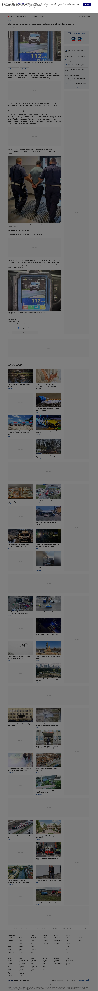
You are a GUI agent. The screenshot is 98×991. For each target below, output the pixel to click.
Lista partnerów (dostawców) (48, 7)
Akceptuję (87, 4)
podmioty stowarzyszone (21, 3)
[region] (49, 6)
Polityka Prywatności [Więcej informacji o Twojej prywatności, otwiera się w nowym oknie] (5, 10)
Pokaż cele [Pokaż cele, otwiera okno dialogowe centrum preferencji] (87, 8)
